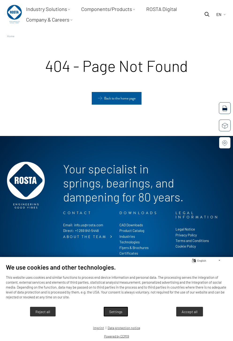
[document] (116, 285)
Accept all (190, 311)
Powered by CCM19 (116, 336)
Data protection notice (124, 328)
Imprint (98, 328)
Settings (115, 311)
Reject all (42, 311)
